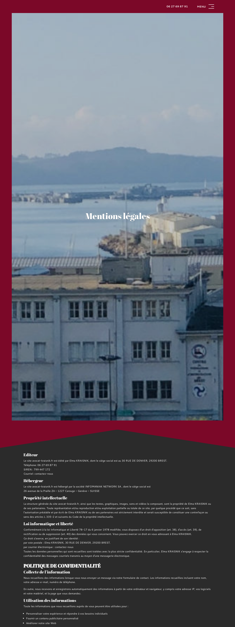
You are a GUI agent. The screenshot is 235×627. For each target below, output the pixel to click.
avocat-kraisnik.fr (42, 461)
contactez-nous (44, 474)
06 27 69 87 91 (177, 6)
